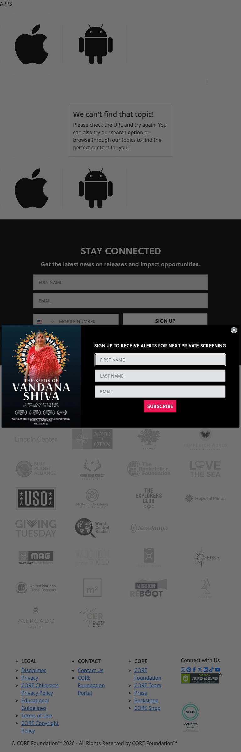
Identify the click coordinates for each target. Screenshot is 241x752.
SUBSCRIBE (160, 406)
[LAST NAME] (160, 376)
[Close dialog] (234, 330)
